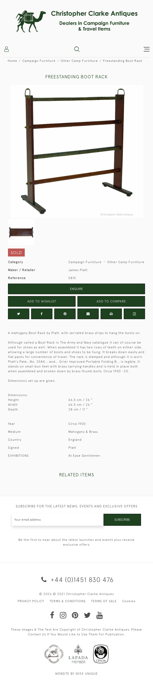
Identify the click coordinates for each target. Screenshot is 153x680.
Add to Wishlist (41, 301)
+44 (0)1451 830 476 (76, 579)
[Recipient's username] (58, 520)
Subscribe (122, 519)
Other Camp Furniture (79, 61)
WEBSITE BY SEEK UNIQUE (76, 673)
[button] (77, 49)
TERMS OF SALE (104, 601)
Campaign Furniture (39, 61)
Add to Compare (111, 301)
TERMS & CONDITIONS (67, 601)
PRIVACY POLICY (31, 601)
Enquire (76, 289)
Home (12, 61)
